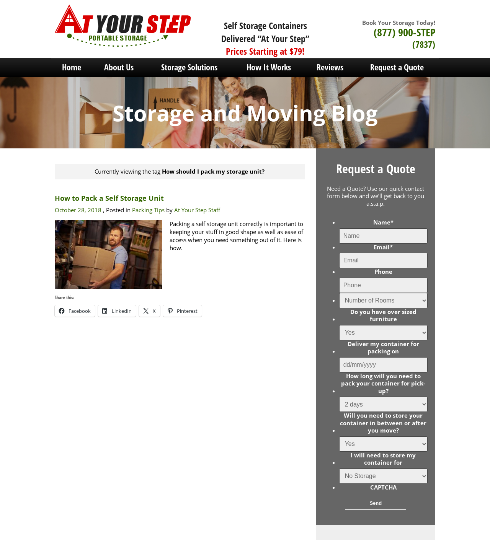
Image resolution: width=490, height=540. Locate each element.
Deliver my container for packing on (383, 347)
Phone (383, 271)
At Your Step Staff (197, 210)
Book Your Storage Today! (398, 22)
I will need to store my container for (383, 459)
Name (383, 222)
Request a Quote (397, 67)
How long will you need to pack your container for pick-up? (383, 383)
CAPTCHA (383, 487)
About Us (119, 67)
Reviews (330, 67)
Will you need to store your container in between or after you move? (383, 423)
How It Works (269, 67)
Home (71, 67)
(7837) (423, 44)
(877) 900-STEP (404, 32)
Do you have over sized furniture (383, 315)
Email (383, 247)
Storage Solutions (189, 67)
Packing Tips (148, 210)
